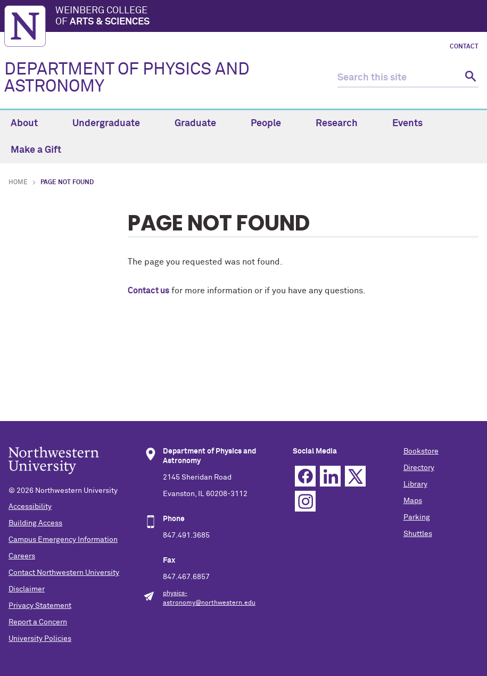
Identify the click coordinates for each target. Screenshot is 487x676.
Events (413, 123)
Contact (464, 47)
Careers (22, 556)
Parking (416, 517)
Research (343, 123)
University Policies (40, 638)
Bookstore (421, 451)
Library (415, 484)
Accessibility (30, 506)
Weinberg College (269, 17)
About (30, 123)
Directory (418, 468)
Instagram (305, 501)
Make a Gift (36, 150)
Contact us (148, 290)
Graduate (201, 123)
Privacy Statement (40, 605)
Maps (412, 501)
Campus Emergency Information (63, 539)
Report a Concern (38, 622)
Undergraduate (112, 123)
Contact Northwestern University (64, 572)
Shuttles (417, 534)
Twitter (355, 476)
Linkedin (330, 476)
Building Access (35, 523)
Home (18, 182)
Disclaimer (27, 589)
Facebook (305, 476)
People (272, 123)
